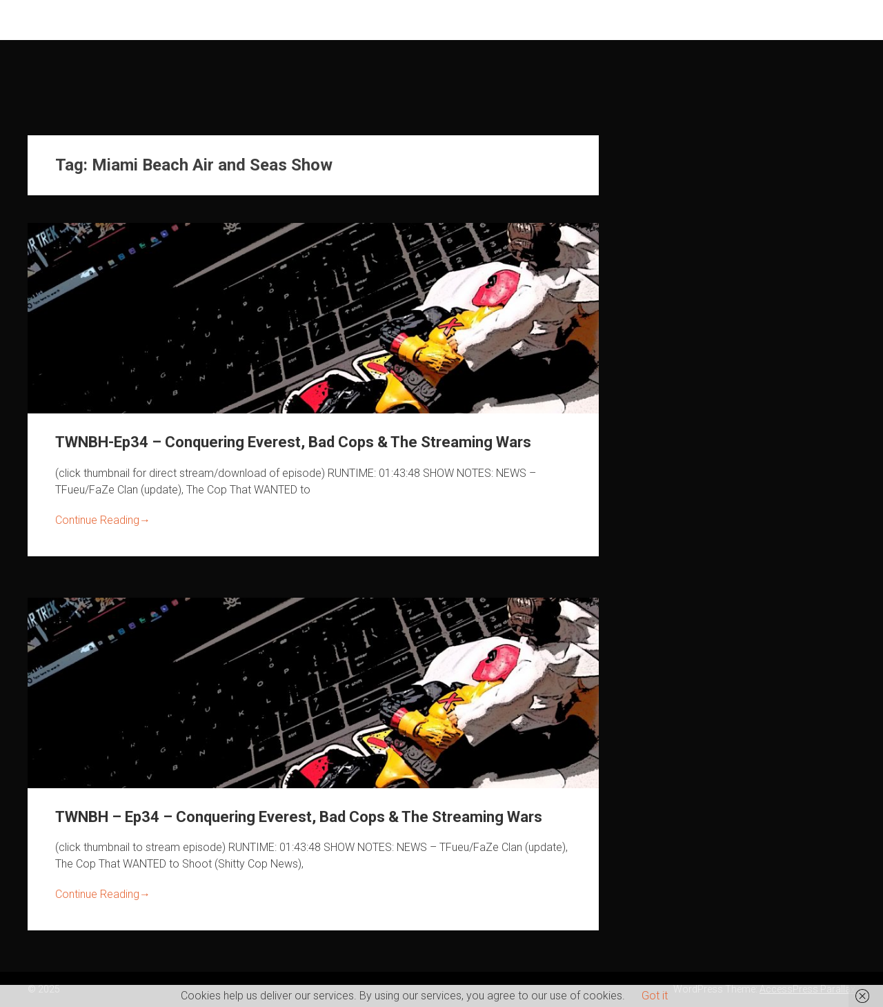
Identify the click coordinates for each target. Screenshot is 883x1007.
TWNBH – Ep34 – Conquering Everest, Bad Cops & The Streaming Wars (298, 816)
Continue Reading (102, 520)
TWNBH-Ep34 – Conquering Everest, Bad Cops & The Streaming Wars (293, 442)
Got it (655, 995)
